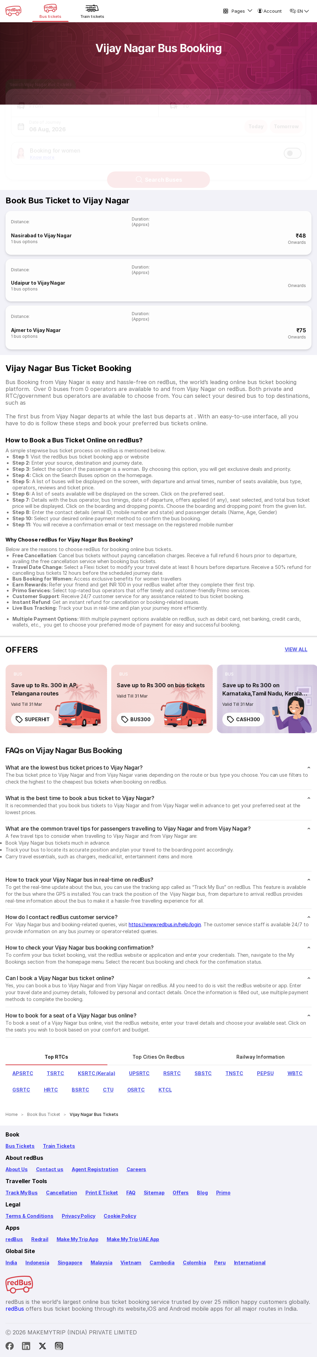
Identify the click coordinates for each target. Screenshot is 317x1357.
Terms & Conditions (29, 1216)
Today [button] (255, 120)
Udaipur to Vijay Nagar (38, 283)
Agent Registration (95, 1169)
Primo (223, 1192)
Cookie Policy (120, 1216)
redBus (14, 1239)
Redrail (39, 1239)
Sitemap (154, 1192)
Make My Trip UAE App (133, 1239)
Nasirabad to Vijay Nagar (41, 235)
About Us (16, 1169)
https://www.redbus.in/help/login (165, 924)
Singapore (70, 1262)
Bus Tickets (20, 1146)
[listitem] (18, 674)
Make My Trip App (77, 1239)
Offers (181, 1192)
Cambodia (162, 1262)
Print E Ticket (101, 1192)
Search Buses (158, 173)
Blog (202, 1192)
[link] (56, 699)
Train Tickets (59, 1146)
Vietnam (130, 1262)
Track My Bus (21, 1192)
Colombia (194, 1262)
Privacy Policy (78, 1216)
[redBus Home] (13, 11)
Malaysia (102, 1262)
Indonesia (37, 1262)
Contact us (49, 1169)
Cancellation (61, 1192)
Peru (219, 1262)
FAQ (130, 1192)
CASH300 (243, 719)
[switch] (293, 147)
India (11, 1262)
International (250, 1262)
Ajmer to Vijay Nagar (36, 330)
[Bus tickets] (50, 11)
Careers (136, 1169)
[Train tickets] (92, 11)
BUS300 (135, 719)
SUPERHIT (32, 719)
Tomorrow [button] (286, 120)
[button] (84, 99)
